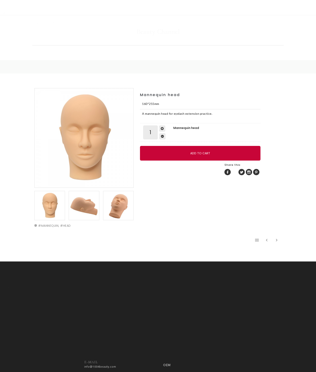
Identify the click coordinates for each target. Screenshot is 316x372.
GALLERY (154, 43)
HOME (73, 43)
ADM (133, 359)
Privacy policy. (117, 359)
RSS (15, 2)
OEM (244, 43)
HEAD (68, 214)
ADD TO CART (179, 147)
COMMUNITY (200, 43)
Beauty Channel (158, 20)
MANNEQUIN (51, 214)
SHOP (112, 43)
